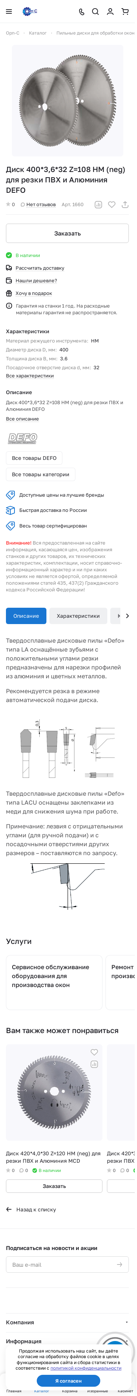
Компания (20, 1322)
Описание (26, 616)
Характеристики (78, 616)
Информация (24, 1341)
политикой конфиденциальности (85, 1368)
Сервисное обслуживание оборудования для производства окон (50, 975)
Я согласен (68, 1381)
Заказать (67, 233)
